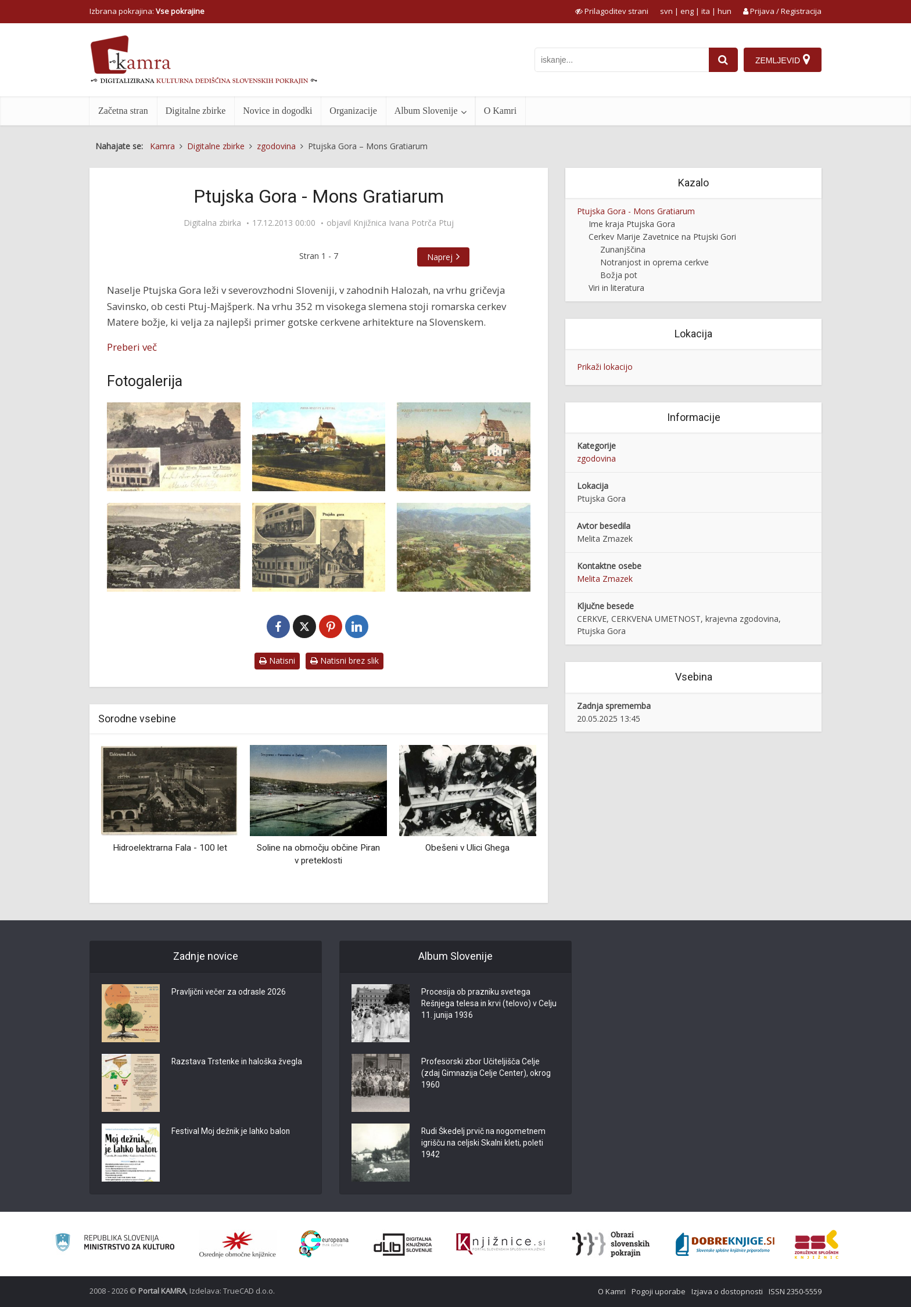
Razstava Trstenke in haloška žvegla (237, 1062)
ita (705, 11)
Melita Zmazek (605, 578)
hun (724, 11)
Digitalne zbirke (196, 111)
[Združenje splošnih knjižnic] (816, 1244)
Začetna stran (123, 111)
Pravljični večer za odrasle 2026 (228, 993)
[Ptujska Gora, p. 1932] (319, 547)
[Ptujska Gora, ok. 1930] (174, 547)
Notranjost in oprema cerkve (654, 262)
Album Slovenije (426, 111)
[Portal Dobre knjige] (725, 1244)
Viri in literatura (616, 287)
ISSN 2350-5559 (795, 1291)
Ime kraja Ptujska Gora (632, 223)
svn (666, 11)
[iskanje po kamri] (622, 60)
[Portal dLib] (403, 1244)
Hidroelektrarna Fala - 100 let (170, 847)
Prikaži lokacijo (605, 366)
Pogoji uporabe (659, 1291)
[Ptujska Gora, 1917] (463, 446)
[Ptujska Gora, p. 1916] (319, 446)
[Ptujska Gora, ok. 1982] (463, 547)
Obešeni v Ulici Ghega (467, 847)
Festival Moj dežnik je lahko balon (231, 1132)
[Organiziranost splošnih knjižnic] (238, 1244)
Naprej (440, 256)
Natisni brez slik (344, 660)
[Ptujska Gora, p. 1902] (174, 446)
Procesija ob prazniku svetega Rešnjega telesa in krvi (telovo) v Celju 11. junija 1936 (480, 1004)
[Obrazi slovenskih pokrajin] (610, 1244)
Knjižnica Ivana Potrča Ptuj (403, 223)
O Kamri (500, 111)
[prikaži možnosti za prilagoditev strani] (611, 11)
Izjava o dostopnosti (727, 1291)
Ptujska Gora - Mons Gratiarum (636, 211)
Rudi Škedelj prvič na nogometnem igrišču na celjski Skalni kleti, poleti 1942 (484, 1144)
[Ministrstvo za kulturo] (115, 1244)
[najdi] (723, 60)
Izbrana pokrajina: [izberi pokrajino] (147, 11)
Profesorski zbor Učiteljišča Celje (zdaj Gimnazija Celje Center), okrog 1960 (486, 1074)
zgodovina (596, 458)
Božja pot (618, 274)
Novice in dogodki (277, 111)
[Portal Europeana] (324, 1244)
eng (687, 11)
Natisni (277, 660)
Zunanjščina (622, 249)
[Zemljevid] (783, 60)
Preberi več (132, 347)
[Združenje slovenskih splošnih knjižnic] (501, 1244)
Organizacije (352, 111)
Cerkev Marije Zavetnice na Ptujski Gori (662, 236)
